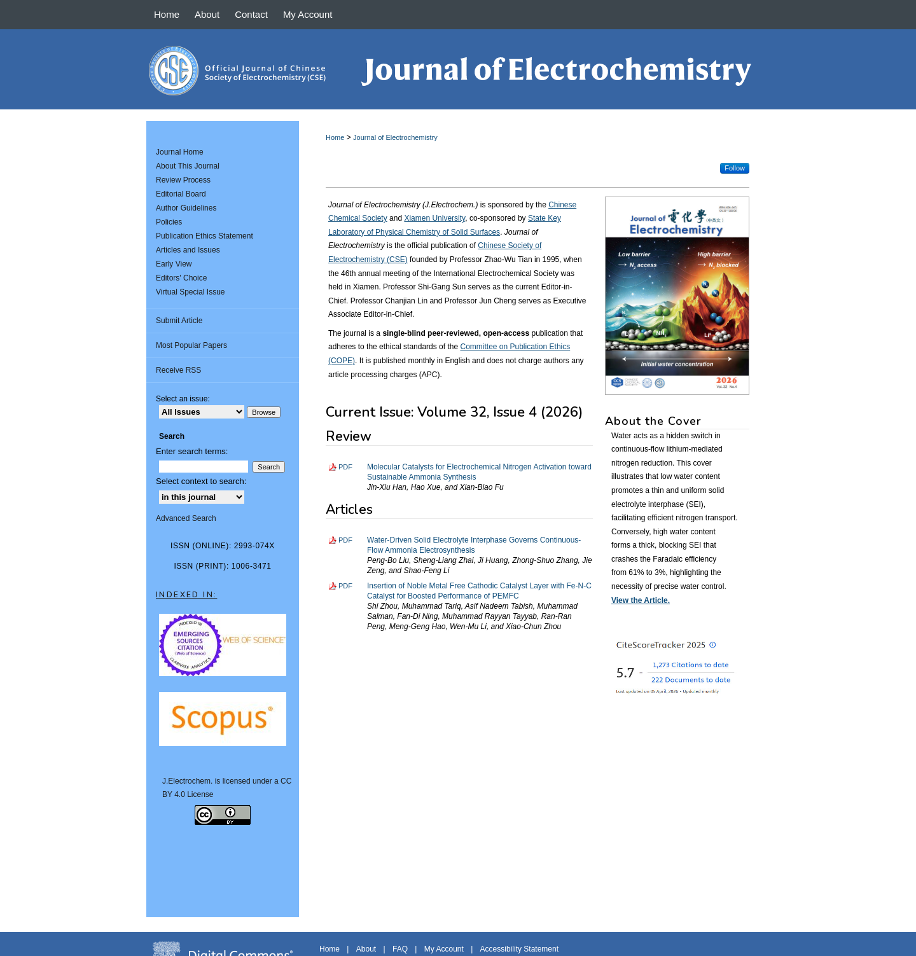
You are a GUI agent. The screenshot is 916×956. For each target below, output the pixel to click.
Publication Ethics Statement (204, 236)
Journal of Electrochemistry (395, 137)
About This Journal (187, 166)
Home (335, 137)
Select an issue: (183, 398)
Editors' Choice (181, 278)
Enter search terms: (192, 451)
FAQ (400, 949)
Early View (173, 264)
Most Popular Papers (191, 345)
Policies (169, 222)
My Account (444, 949)
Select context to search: (201, 481)
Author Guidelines (186, 208)
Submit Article (179, 320)
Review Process (183, 180)
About (366, 949)
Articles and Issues (188, 250)
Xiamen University (434, 218)
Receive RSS (178, 370)
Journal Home (180, 152)
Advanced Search (186, 518)
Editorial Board (181, 194)
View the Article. (640, 600)
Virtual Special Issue (190, 291)
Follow (735, 168)
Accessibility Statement (519, 949)
